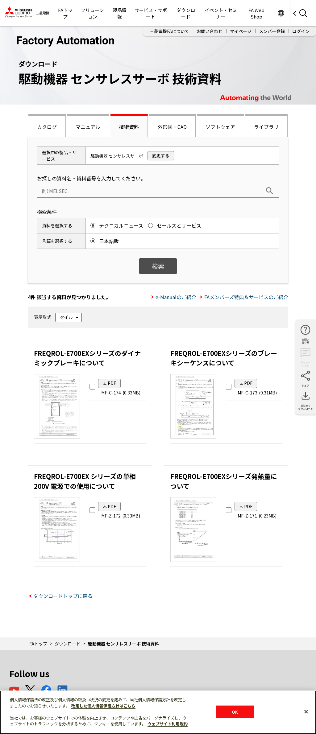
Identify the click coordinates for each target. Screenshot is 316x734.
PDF (112, 383)
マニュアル (88, 126)
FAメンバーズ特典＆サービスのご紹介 (246, 297)
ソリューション (92, 13)
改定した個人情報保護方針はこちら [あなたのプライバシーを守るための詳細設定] (103, 706)
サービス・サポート (151, 13)
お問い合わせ (209, 31)
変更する (160, 155)
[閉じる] (306, 711)
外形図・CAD (172, 126)
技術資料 (129, 126)
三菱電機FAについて (169, 31)
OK (235, 712)
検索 (158, 266)
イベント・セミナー (221, 13)
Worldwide (280, 13)
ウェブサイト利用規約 (168, 724)
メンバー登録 (272, 31)
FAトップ (65, 13)
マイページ (241, 31)
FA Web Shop (256, 13)
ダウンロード (186, 13)
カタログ (47, 126)
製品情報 (120, 13)
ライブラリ (266, 126)
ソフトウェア (220, 126)
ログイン (301, 31)
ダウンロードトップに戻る (63, 596)
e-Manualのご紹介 (176, 297)
